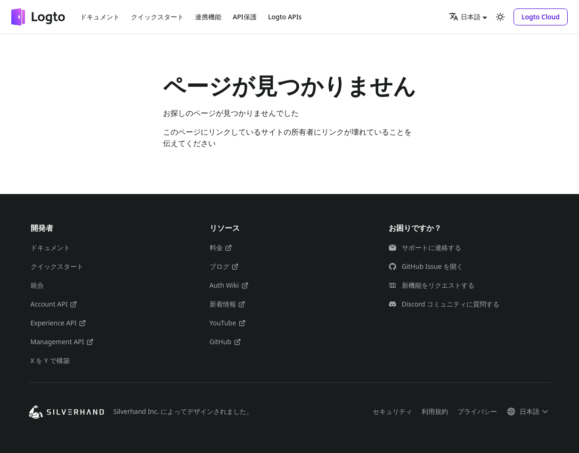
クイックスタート (157, 16)
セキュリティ (392, 411)
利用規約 (435, 411)
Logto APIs (285, 16)
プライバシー (477, 411)
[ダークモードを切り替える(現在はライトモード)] (500, 16)
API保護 (245, 16)
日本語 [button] (465, 16)
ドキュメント (100, 16)
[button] (541, 16)
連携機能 (208, 16)
